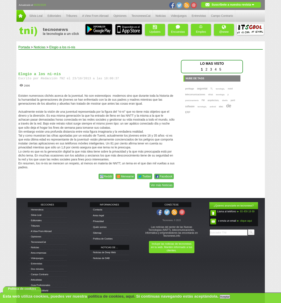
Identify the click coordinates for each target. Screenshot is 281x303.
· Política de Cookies (102, 238)
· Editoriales (36, 220)
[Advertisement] (96, 59)
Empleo (201, 29)
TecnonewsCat (141, 15)
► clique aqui (244, 220)
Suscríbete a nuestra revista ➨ (233, 4)
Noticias (161, 15)
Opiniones (120, 15)
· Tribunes (35, 226)
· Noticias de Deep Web (104, 252)
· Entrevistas (36, 263)
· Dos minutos (37, 269)
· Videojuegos (36, 258)
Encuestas (178, 29)
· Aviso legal (98, 215)
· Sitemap (96, 233)
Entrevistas (199, 15)
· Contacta (97, 209)
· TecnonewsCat (38, 242)
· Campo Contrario (39, 274)
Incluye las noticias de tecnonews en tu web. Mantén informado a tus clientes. (171, 247)
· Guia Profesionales (40, 285)
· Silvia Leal (35, 215)
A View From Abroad (95, 15)
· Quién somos (99, 227)
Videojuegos (179, 15)
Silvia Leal (36, 15)
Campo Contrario (222, 15)
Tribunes (71, 15)
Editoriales (54, 15)
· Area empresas (38, 253)
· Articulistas (36, 280)
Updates (155, 29)
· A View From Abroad (41, 231)
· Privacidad (98, 221)
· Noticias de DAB (101, 258)
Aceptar (225, 296)
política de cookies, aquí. (111, 296)
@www (224, 29)
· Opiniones (35, 236)
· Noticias (34, 247)
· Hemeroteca (36, 209)
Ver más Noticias (161, 185)
